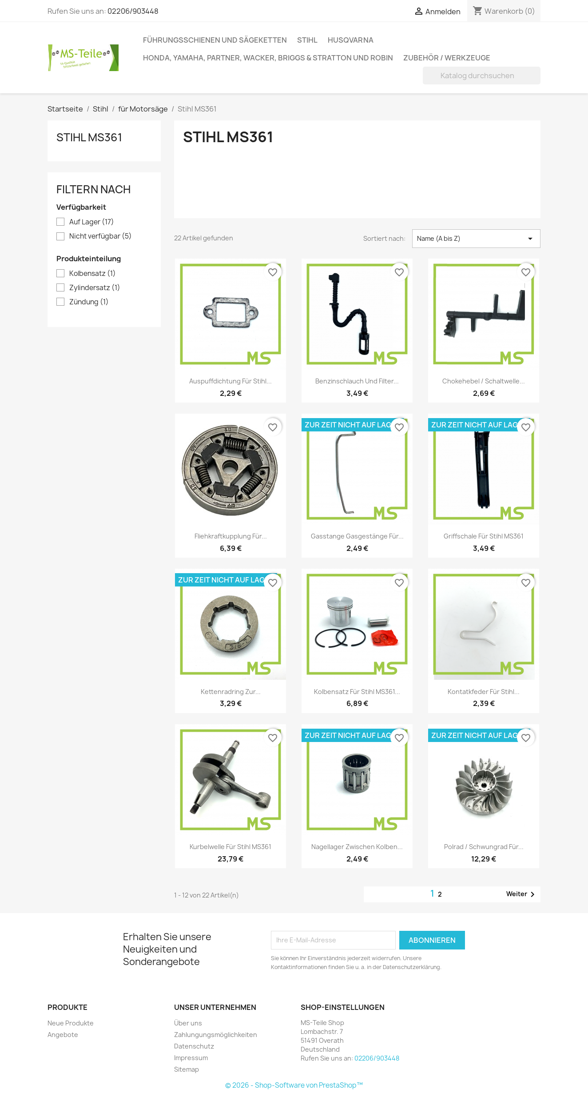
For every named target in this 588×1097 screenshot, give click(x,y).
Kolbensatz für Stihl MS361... (357, 691)
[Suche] (481, 75)
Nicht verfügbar (100, 236)
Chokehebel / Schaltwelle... (483, 381)
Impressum (191, 1057)
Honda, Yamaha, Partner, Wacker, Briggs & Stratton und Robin (268, 58)
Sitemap (186, 1069)
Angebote (63, 1034)
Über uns (188, 1023)
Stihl (307, 40)
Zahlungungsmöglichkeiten (215, 1034)
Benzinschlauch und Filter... (357, 381)
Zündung (89, 302)
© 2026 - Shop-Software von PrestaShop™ (294, 1085)
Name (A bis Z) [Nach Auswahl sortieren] (476, 238)
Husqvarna (350, 40)
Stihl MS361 (89, 137)
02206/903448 (133, 11)
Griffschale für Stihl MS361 (484, 536)
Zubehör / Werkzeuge (446, 58)
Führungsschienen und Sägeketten (215, 40)
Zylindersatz (94, 287)
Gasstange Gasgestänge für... (357, 536)
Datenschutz (194, 1046)
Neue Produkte (71, 1023)
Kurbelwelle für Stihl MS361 (230, 846)
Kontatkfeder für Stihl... (484, 691)
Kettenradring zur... (231, 691)
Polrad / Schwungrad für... (484, 846)
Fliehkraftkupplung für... (231, 536)
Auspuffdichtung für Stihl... (230, 381)
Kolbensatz (92, 273)
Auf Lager (91, 222)
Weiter (522, 894)
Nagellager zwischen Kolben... (357, 846)
